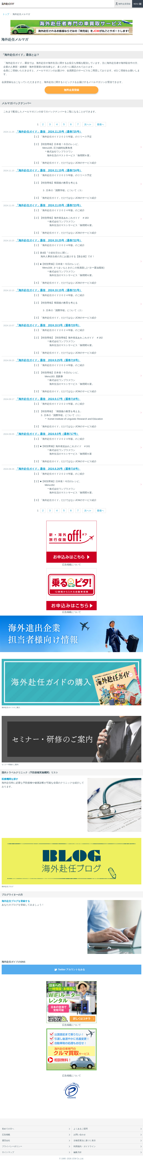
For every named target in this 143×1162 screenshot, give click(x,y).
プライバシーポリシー (12, 1146)
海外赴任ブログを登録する (16, 901)
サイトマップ (8, 1152)
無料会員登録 (124, 4)
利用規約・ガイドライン (85, 1146)
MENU (136, 4)
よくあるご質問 (81, 1129)
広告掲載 (6, 1134)
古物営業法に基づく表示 (85, 1140)
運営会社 (6, 1140)
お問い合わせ (80, 1134)
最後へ (100, 124)
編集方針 (78, 1152)
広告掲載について (71, 564)
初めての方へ (8, 1129)
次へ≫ (87, 124)
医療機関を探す (10, 779)
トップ (6, 14)
